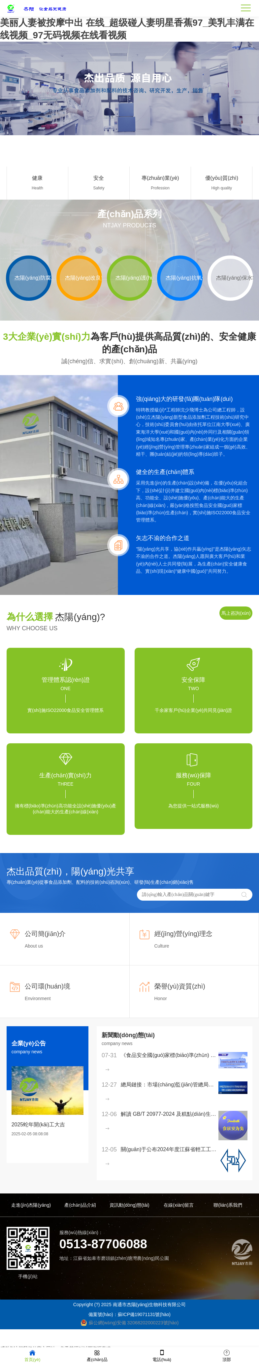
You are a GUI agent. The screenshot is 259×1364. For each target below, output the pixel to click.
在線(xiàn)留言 (179, 1205)
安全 (98, 178)
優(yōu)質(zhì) (221, 178)
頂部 (226, 1355)
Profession (160, 188)
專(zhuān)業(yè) (160, 178)
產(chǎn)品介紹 (80, 1205)
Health (37, 188)
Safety (98, 188)
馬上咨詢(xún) (235, 613)
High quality (221, 188)
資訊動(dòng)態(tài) (129, 1205)
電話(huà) (161, 1355)
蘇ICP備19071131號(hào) (144, 1314)
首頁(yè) (32, 1355)
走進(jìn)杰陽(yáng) (31, 1205)
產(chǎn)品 (97, 1355)
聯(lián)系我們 (227, 1205)
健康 (37, 178)
